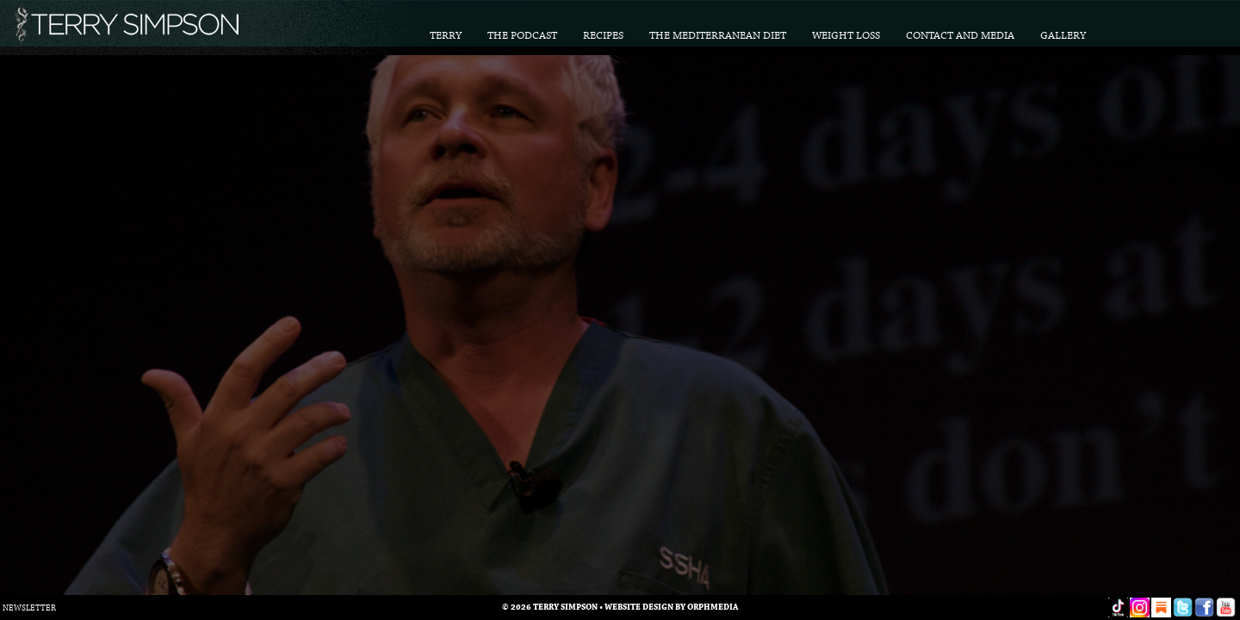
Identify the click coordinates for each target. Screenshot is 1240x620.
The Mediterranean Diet (717, 35)
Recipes (603, 35)
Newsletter (29, 608)
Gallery (1063, 35)
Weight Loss (846, 35)
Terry (446, 35)
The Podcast (522, 35)
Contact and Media (960, 35)
